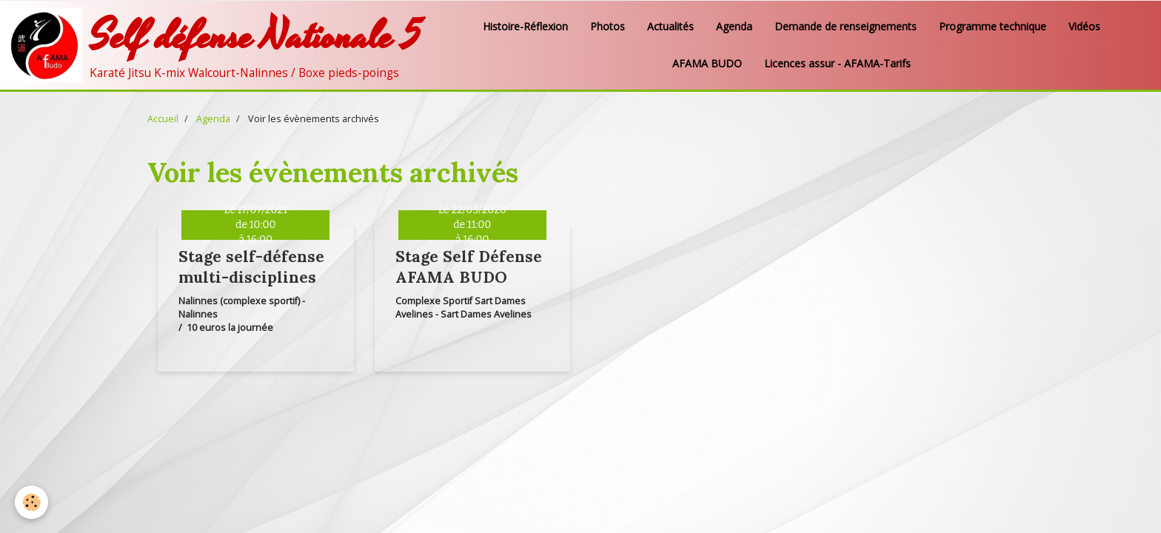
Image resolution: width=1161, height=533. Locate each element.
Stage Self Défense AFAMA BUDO (468, 267)
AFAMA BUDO (707, 63)
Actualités (670, 26)
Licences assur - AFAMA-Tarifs (837, 63)
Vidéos (1084, 26)
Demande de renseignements (845, 26)
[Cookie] (31, 502)
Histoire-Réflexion (525, 26)
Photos (607, 26)
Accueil (162, 119)
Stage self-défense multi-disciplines (251, 267)
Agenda (734, 26)
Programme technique (992, 26)
